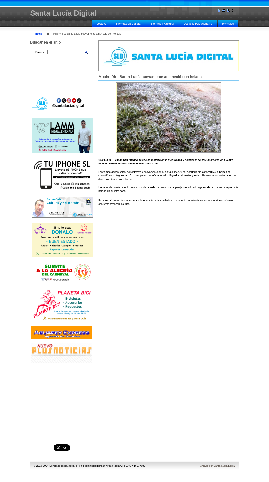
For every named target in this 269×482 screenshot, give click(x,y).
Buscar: (40, 52)
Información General (128, 23)
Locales (101, 23)
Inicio (38, 33)
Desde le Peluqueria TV (198, 23)
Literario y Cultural (162, 23)
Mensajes (228, 23)
